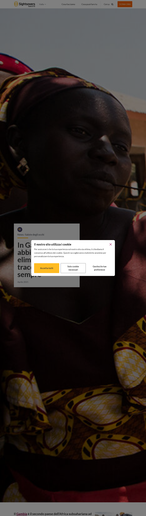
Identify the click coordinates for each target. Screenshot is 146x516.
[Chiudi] (110, 244)
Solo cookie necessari (73, 268)
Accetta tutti (46, 268)
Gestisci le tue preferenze (99, 268)
